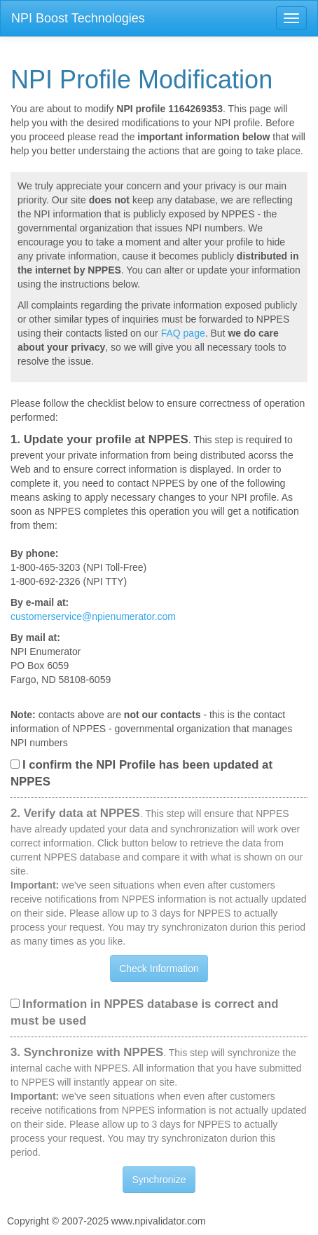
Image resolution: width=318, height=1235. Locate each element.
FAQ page (183, 333)
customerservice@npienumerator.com (93, 616)
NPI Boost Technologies (78, 18)
